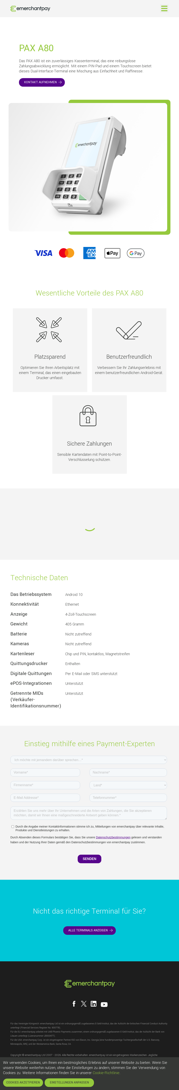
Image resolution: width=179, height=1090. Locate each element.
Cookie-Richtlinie (106, 1073)
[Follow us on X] (84, 1004)
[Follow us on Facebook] (74, 1004)
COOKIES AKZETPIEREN (23, 1082)
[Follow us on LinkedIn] (93, 1004)
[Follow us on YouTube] (104, 1004)
